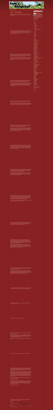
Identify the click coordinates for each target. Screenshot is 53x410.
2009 (34, 34)
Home (20, 405)
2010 (34, 33)
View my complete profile (35, 18)
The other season (35, 61)
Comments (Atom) (15, 406)
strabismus (35, 81)
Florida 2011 (35, 78)
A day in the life (35, 43)
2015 (34, 23)
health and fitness (36, 52)
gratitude (35, 75)
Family (34, 45)
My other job (35, 55)
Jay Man (35, 46)
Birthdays (35, 48)
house (34, 63)
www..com (36, 90)
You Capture (35, 80)
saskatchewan (35, 66)
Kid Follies (35, 51)
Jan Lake (35, 83)
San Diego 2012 (35, 84)
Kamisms (35, 39)
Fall (34, 69)
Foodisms (35, 70)
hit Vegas (15, 14)
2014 (34, 24)
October (35, 25)
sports (34, 77)
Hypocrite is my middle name (37, 64)
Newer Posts (11, 405)
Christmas (35, 49)
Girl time (35, 54)
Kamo (34, 42)
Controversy (35, 60)
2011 (34, 32)
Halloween (35, 67)
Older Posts (30, 405)
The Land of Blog (35, 40)
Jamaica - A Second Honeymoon (15, 12)
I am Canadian (35, 74)
